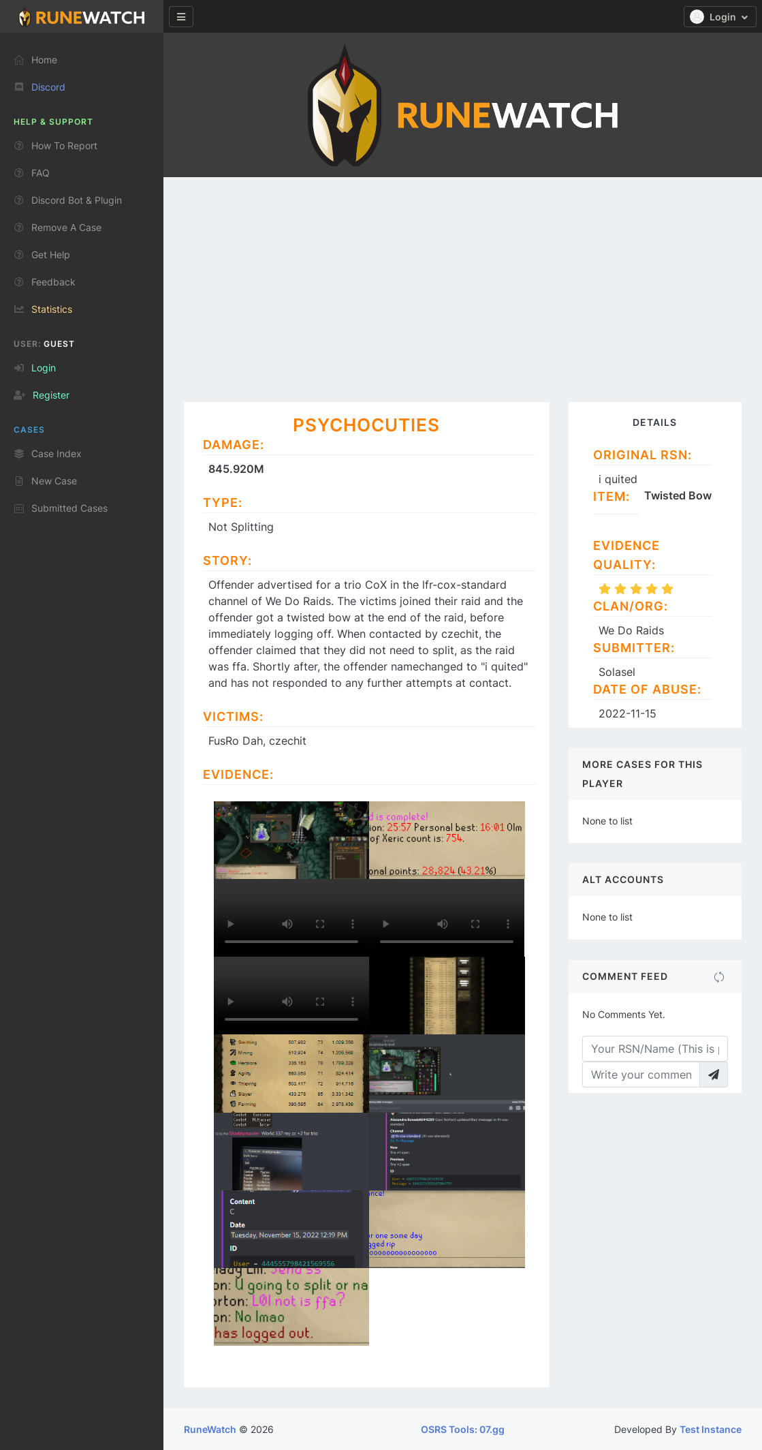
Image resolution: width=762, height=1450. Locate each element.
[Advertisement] (462, 279)
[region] (81, 736)
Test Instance (711, 1429)
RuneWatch (210, 1429)
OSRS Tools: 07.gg (463, 1429)
